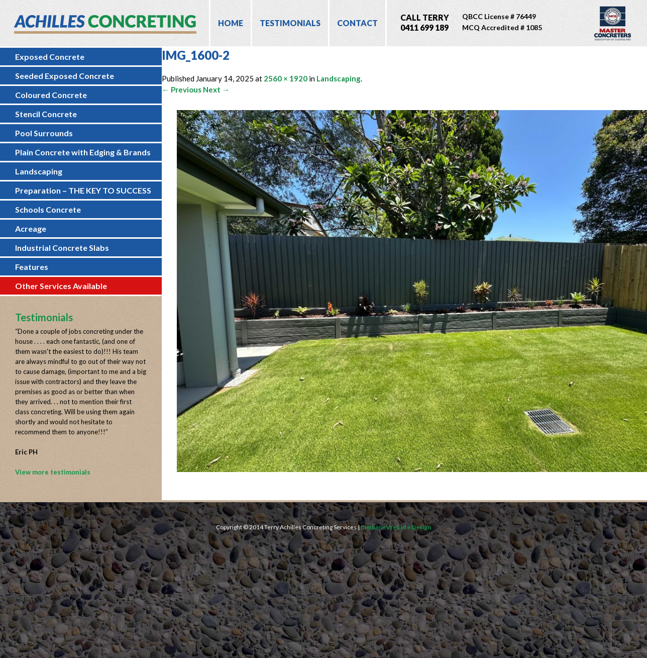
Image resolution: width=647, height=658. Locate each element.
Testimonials (290, 23)
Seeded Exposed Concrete (64, 75)
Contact (357, 23)
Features (31, 266)
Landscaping (38, 171)
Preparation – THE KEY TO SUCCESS (83, 190)
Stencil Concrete (46, 114)
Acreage (30, 228)
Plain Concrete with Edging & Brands (83, 152)
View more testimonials (52, 472)
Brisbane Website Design (396, 527)
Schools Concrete (48, 209)
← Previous (181, 89)
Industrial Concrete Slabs (62, 247)
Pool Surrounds (44, 133)
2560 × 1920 (285, 78)
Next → (216, 89)
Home (230, 23)
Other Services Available (61, 286)
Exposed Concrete (49, 56)
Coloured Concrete (51, 95)
